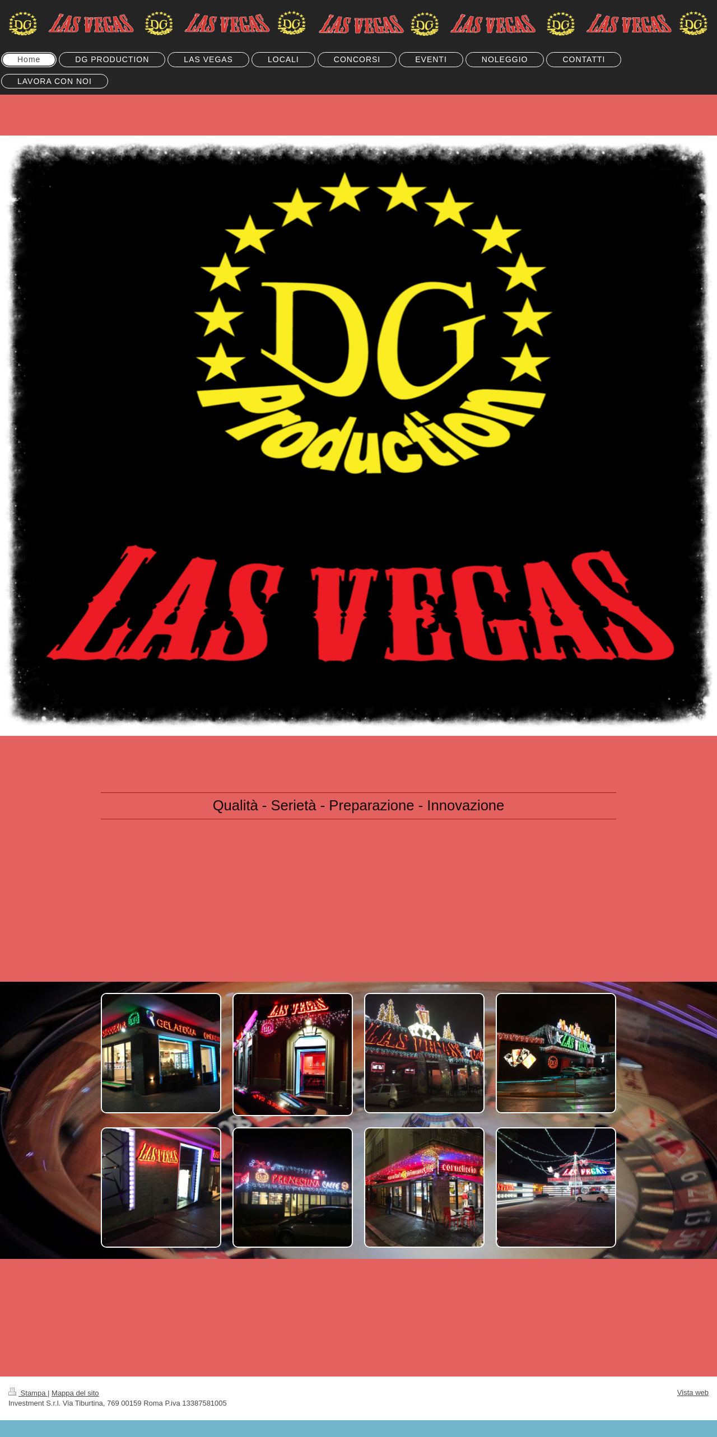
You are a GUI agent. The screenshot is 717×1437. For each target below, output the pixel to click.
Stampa (28, 1393)
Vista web (693, 1392)
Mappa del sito (75, 1393)
